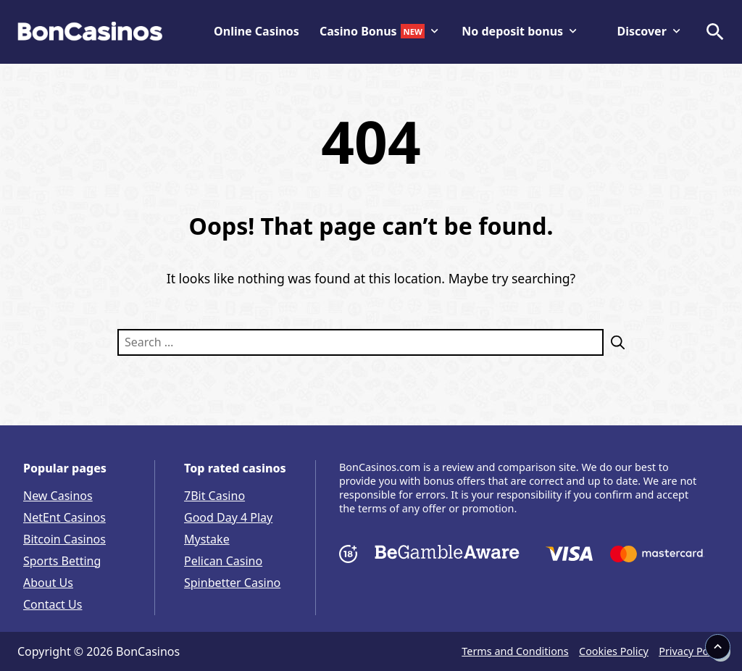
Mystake (207, 539)
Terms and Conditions (515, 651)
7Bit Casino (214, 496)
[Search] (614, 342)
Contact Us (52, 604)
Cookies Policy (614, 651)
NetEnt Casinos (64, 517)
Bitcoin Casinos (64, 539)
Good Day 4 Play (228, 517)
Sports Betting (62, 561)
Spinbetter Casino (232, 583)
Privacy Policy (692, 651)
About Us (48, 583)
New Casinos (58, 496)
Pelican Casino (223, 561)
